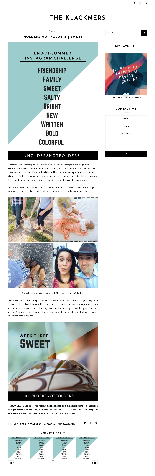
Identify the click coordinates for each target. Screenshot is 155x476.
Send (126, 154)
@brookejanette (29, 293)
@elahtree (79, 293)
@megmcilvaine (75, 406)
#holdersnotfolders (27, 424)
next (11, 463)
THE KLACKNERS (77, 18)
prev (95, 463)
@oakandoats (54, 406)
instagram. (49, 424)
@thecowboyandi (64, 293)
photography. (67, 424)
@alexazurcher (46, 293)
